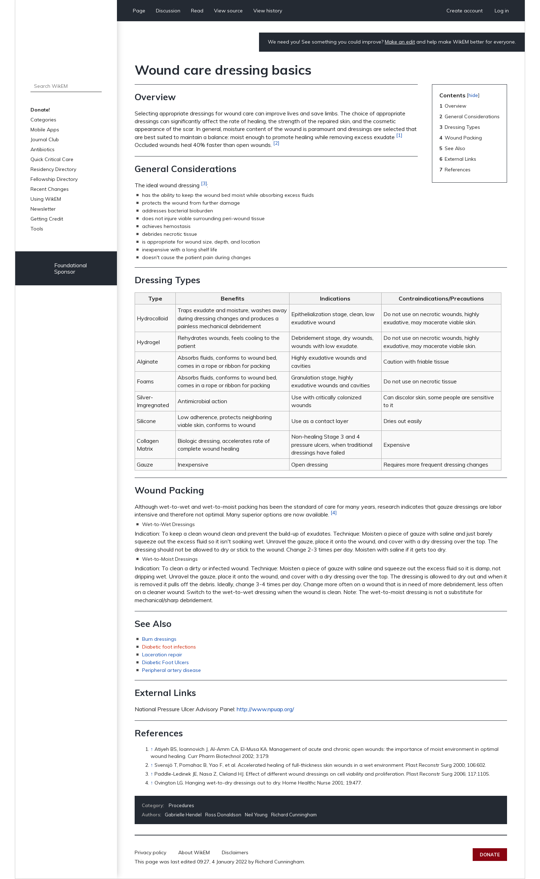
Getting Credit (46, 219)
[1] (399, 135)
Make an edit (400, 42)
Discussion (168, 10)
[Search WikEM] (66, 86)
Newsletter (43, 209)
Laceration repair (162, 654)
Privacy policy (150, 852)
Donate (490, 854)
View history (267, 10)
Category (152, 805)
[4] (334, 512)
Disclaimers (235, 852)
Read (197, 10)
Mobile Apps (44, 129)
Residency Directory (53, 169)
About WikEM (194, 852)
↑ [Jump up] (152, 749)
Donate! (40, 110)
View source (228, 10)
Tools (36, 229)
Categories (43, 119)
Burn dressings (159, 639)
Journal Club (44, 139)
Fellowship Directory (54, 179)
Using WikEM (45, 199)
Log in (502, 10)
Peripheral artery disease (171, 670)
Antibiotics (42, 149)
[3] (204, 183)
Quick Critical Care (51, 159)
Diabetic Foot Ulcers (165, 662)
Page (139, 10)
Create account (464, 10)
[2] (276, 143)
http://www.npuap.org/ (265, 709)
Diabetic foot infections (169, 647)
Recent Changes (49, 189)
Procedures (181, 805)
